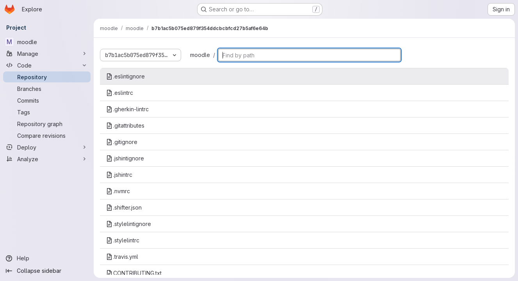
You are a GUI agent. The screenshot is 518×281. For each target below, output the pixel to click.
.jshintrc (119, 174)
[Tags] (47, 112)
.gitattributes (125, 125)
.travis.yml (122, 256)
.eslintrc (119, 92)
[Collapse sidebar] (47, 270)
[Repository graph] (47, 123)
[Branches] (47, 88)
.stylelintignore (128, 224)
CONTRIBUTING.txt (134, 273)
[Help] (47, 258)
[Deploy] (47, 147)
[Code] (47, 65)
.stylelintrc (122, 240)
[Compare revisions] (47, 135)
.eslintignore (125, 76)
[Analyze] (47, 158)
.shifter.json (124, 207)
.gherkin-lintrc (127, 109)
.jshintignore (125, 158)
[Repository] (47, 76)
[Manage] (47, 53)
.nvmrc (118, 191)
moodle (200, 55)
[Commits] (47, 100)
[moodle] (47, 41)
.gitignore (121, 142)
